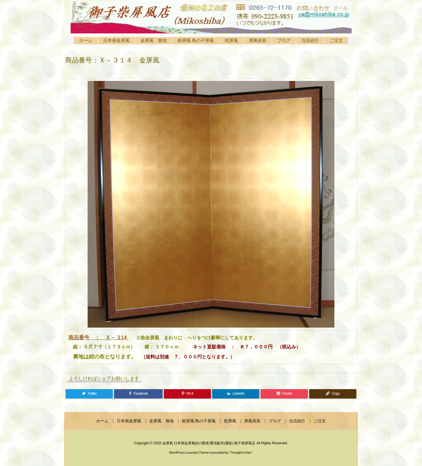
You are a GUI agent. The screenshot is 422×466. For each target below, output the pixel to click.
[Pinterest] (187, 394)
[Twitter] (89, 394)
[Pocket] (284, 394)
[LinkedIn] (235, 394)
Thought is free (240, 452)
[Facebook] (138, 394)
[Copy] (332, 394)
